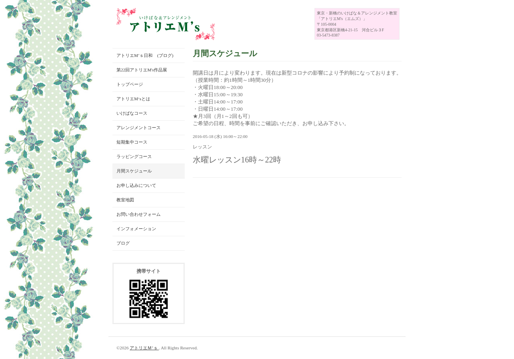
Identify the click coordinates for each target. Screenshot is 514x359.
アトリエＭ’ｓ (144, 347)
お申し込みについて (136, 185)
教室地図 (125, 199)
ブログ (123, 243)
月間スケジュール (134, 170)
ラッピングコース (134, 156)
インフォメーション (136, 228)
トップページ (129, 84)
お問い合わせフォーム (138, 214)
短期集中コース (131, 142)
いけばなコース (131, 113)
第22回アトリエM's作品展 (141, 69)
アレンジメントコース (138, 127)
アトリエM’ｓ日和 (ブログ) (144, 55)
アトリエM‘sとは (133, 98)
